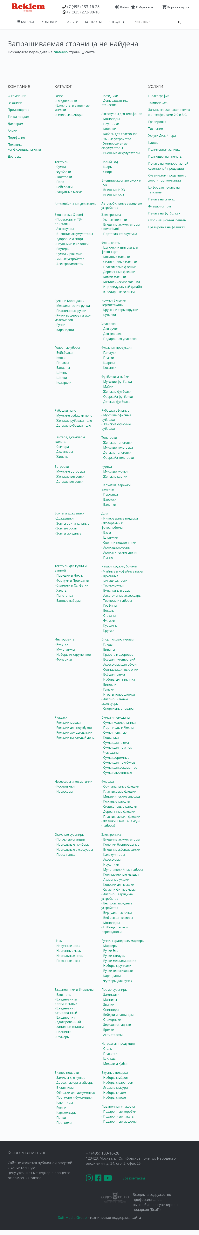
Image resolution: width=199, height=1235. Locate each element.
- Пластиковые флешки (118, 267)
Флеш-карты (110, 243)
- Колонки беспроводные (120, 844)
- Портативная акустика (119, 234)
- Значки (107, 1004)
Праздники (109, 96)
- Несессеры (64, 791)
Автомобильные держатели (76, 204)
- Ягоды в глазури (114, 1087)
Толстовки (109, 437)
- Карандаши (64, 330)
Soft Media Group (72, 1217)
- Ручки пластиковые (117, 971)
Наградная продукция (118, 1043)
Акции (12, 130)
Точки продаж (18, 117)
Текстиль (61, 162)
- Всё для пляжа (113, 674)
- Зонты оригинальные (72, 523)
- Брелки (107, 1030)
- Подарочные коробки (118, 1111)
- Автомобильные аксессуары (114, 701)
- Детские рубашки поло (73, 425)
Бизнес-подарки (67, 1072)
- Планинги (63, 1032)
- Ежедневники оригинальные (66, 1001)
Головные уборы (67, 347)
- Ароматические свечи (119, 552)
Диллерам (15, 124)
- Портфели (63, 1122)
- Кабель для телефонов (119, 134)
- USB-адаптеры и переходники (114, 929)
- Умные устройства (116, 139)
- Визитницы (64, 1087)
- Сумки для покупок (116, 747)
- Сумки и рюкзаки (68, 254)
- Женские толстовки (117, 442)
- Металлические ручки (72, 305)
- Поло (59, 182)
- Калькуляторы (113, 854)
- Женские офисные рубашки (116, 426)
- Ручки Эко (109, 950)
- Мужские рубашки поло (73, 415)
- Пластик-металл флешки (120, 816)
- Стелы (107, 1048)
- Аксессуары (64, 229)
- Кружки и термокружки (119, 310)
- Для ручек (109, 328)
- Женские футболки (116, 391)
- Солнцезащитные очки (119, 669)
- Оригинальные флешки (120, 786)
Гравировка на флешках (166, 227)
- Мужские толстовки (117, 447)
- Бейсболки (64, 187)
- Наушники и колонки (72, 244)
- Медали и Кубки (114, 1063)
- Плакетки (109, 1054)
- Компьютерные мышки (120, 874)
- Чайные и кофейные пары (122, 571)
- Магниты (109, 1000)
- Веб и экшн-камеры (117, 918)
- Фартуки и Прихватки (72, 580)
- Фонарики (63, 659)
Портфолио (16, 137)
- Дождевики (64, 518)
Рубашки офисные (115, 410)
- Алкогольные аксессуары (121, 595)
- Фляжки (108, 620)
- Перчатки (109, 494)
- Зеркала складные (116, 1024)
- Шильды (108, 1058)
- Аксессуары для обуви (119, 664)
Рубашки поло (65, 410)
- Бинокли (108, 684)
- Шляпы (61, 372)
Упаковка (108, 324)
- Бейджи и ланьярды (117, 1015)
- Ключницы (64, 1102)
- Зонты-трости (66, 528)
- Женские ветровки (70, 476)
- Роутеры (62, 249)
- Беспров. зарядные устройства (116, 905)
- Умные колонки (114, 220)
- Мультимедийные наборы (122, 869)
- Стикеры (62, 1037)
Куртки (106, 466)
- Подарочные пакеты (117, 1116)
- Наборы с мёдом (114, 1077)
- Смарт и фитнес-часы (118, 889)
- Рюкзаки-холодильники (73, 732)
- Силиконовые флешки (119, 262)
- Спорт (106, 172)
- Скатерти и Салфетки (71, 585)
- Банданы (62, 367)
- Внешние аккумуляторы (120, 153)
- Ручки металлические (118, 961)
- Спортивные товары (117, 708)
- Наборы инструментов (73, 654)
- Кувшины (109, 625)
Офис (59, 96)
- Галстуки (108, 352)
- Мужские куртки (114, 471)
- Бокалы (107, 610)
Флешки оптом (159, 206)
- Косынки (108, 367)
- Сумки (60, 167)
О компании (17, 96)
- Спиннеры (110, 1009)
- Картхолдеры (66, 1112)
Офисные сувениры (70, 834)
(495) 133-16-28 (83, 6)
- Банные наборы (68, 600)
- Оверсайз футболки (117, 396)
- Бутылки (108, 315)
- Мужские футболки (116, 381)
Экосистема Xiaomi (69, 215)
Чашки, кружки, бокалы (119, 566)
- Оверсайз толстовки (117, 457)
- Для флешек (111, 334)
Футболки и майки (115, 376)
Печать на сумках (161, 199)
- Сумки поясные (114, 732)
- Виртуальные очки (116, 912)
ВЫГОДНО (116, 22)
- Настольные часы (69, 956)
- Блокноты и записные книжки (72, 107)
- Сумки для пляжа (115, 742)
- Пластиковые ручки (70, 311)
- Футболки (63, 172)
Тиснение (155, 128)
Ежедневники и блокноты (74, 989)
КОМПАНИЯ (50, 22)
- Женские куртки (114, 476)
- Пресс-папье (65, 854)
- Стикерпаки (111, 1019)
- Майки (107, 386)
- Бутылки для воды (116, 590)
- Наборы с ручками (116, 965)
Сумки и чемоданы (115, 717)
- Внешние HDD (113, 190)
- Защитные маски (68, 192)
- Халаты (61, 590)
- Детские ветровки (69, 481)
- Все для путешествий (118, 659)
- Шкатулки (109, 537)
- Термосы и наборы (116, 600)
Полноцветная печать (165, 156)
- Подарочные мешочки (119, 1121)
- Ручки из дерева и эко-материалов (73, 317)
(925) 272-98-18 (83, 12)
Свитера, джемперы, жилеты (70, 439)
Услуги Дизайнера (162, 135)
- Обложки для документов (75, 1092)
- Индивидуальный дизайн (121, 287)
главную (60, 52)
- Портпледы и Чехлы (117, 727)
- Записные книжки (69, 1027)
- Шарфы (108, 363)
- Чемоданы (110, 752)
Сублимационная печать (167, 220)
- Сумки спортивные (116, 772)
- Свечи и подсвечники (118, 542)
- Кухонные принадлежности (114, 578)
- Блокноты (63, 994)
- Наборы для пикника (118, 679)
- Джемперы (64, 451)
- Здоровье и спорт (69, 239)
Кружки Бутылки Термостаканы (113, 302)
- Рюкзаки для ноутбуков (73, 727)
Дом (104, 513)
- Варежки (109, 499)
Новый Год (109, 162)
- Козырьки (63, 382)
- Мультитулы (65, 649)
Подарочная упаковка (118, 1106)
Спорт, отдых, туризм (117, 639)
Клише (153, 142)
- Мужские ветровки (70, 471)
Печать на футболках (164, 213)
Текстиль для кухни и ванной (71, 568)
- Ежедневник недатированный (68, 1019)
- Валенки (108, 504)
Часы (58, 941)
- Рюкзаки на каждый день (74, 737)
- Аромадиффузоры (115, 547)
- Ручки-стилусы (113, 956)
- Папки (60, 1117)
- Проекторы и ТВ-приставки (68, 221)
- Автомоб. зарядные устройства (117, 896)
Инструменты (65, 639)
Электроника (111, 215)
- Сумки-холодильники (118, 722)
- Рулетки (61, 644)
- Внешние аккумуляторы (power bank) (120, 226)
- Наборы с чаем (113, 1092)
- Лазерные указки (115, 879)
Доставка (15, 156)
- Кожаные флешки (115, 257)
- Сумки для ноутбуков (118, 762)
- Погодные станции (70, 839)
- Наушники (110, 124)
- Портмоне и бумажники (74, 1097)
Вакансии (15, 103)
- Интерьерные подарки (119, 518)
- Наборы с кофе (113, 1097)
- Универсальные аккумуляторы (114, 145)
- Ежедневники (66, 101)
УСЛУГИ (72, 22)
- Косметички (65, 786)
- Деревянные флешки (118, 272)
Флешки (107, 781)
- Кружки (107, 630)
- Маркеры (109, 946)
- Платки (107, 358)
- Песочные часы (67, 961)
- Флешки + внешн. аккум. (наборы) (121, 823)
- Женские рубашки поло (73, 420)
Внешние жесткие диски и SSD (121, 182)
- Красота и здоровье (117, 654)
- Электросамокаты (69, 264)
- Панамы (62, 363)
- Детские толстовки (116, 452)
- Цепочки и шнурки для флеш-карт (119, 249)
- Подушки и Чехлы (69, 575)
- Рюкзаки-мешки (68, 722)
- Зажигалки (110, 994)
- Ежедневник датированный (66, 1010)
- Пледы (107, 644)
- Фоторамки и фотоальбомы (112, 525)
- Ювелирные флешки (118, 292)
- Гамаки (107, 689)
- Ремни (60, 1107)
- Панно (107, 557)
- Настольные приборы (72, 844)
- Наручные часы (67, 946)
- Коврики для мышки (117, 884)
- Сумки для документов (119, 767)
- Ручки (60, 325)
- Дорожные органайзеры (74, 1082)
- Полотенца (64, 595)
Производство (18, 110)
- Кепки (60, 358)
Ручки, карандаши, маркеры (122, 941)
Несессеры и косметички (73, 781)
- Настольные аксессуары (74, 849)
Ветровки (62, 466)
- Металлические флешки (120, 282)
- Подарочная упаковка (119, 339)
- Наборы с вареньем (117, 1082)
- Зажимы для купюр (70, 1077)
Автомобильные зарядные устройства (121, 205)
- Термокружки (112, 585)
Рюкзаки (61, 717)
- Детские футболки (116, 402)
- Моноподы (110, 119)
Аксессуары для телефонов (121, 114)
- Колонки (108, 129)
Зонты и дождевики (70, 513)
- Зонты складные (68, 533)
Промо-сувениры (114, 989)
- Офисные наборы (69, 115)
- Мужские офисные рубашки (116, 417)
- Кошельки (110, 737)
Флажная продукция (116, 347)
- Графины (109, 605)
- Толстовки (63, 177)
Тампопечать (158, 103)
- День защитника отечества (114, 102)
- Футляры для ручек (116, 981)
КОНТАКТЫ (93, 22)
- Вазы (106, 532)
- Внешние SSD (112, 195)
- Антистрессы (112, 1035)
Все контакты (133, 1178)
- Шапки (61, 378)
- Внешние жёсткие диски (120, 849)
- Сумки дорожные (115, 757)
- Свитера (62, 447)
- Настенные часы (68, 950)
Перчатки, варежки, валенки (116, 487)
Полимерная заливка (164, 149)
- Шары (107, 167)
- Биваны (108, 649)
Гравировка (157, 122)
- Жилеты (61, 456)
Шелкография (158, 96)
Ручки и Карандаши (70, 301)
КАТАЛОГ (26, 22)
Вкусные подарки (114, 1072)
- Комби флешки (113, 277)
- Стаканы (108, 615)
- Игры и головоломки (118, 694)
